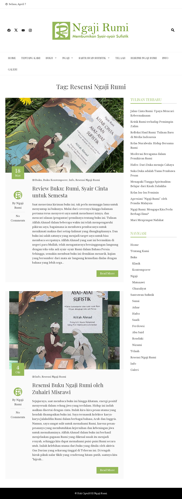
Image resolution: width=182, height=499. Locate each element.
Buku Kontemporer (55, 180)
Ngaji (65, 58)
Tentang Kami (30, 58)
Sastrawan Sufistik (92, 58)
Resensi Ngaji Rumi (144, 58)
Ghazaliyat (139, 288)
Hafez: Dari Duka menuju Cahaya (152, 164)
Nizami (137, 345)
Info (165, 58)
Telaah (120, 58)
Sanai (135, 301)
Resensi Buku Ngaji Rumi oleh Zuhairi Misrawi (67, 388)
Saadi (135, 320)
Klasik (136, 263)
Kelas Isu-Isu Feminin (144, 192)
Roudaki (137, 338)
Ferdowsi (138, 326)
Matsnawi (138, 282)
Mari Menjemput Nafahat (147, 220)
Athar (136, 307)
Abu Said (138, 332)
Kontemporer (141, 269)
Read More (107, 273)
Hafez (136, 313)
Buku (49, 58)
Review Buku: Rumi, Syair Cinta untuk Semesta (70, 192)
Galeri (12, 69)
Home (12, 58)
